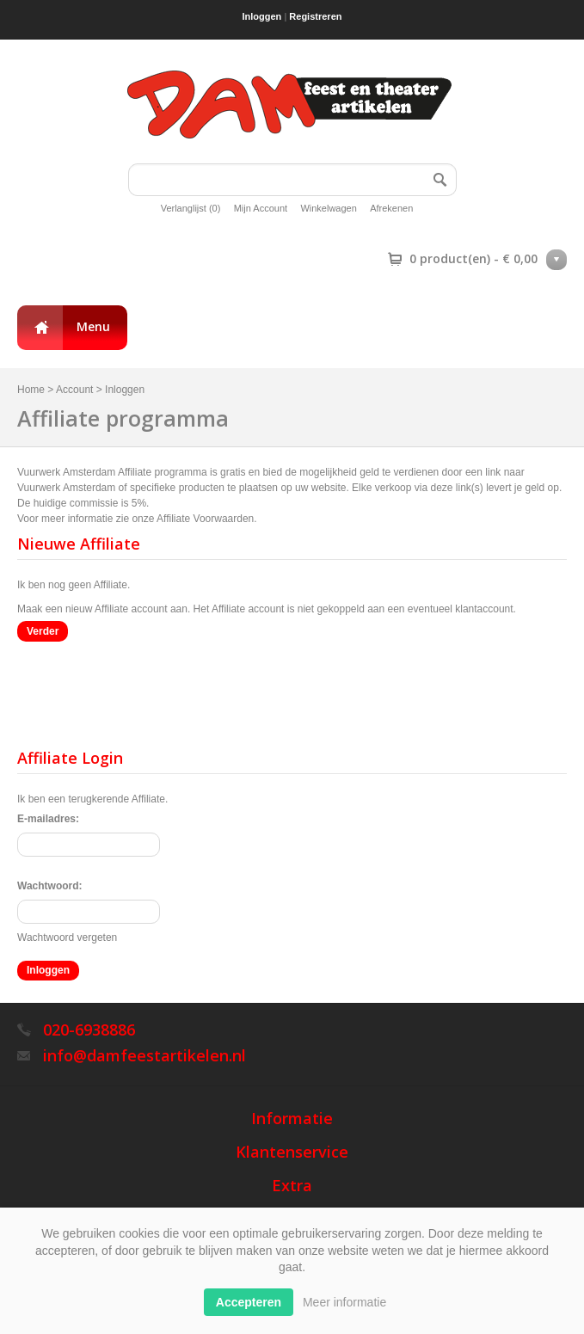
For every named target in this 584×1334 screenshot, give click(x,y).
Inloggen (262, 16)
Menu (93, 326)
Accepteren (248, 1302)
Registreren (315, 16)
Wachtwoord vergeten (67, 937)
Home (31, 390)
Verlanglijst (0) (191, 208)
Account (74, 390)
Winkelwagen (328, 208)
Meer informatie (344, 1302)
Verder (42, 631)
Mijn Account (260, 208)
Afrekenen (391, 208)
